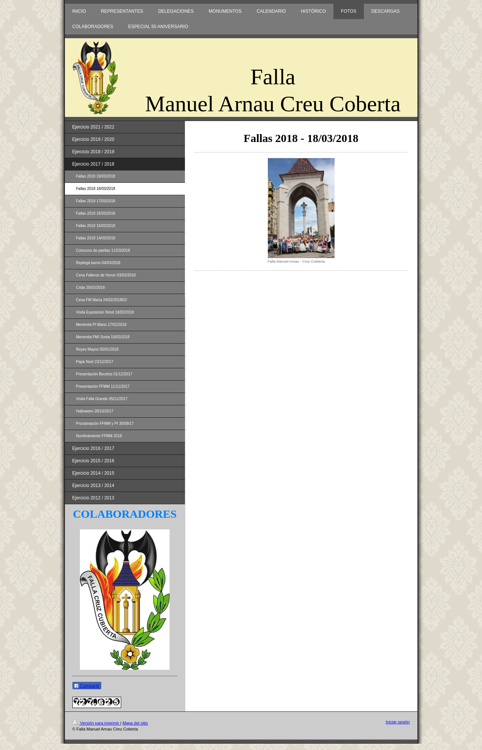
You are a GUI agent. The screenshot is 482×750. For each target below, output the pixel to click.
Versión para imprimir (96, 723)
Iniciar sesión (398, 722)
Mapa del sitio (135, 723)
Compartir (87, 686)
